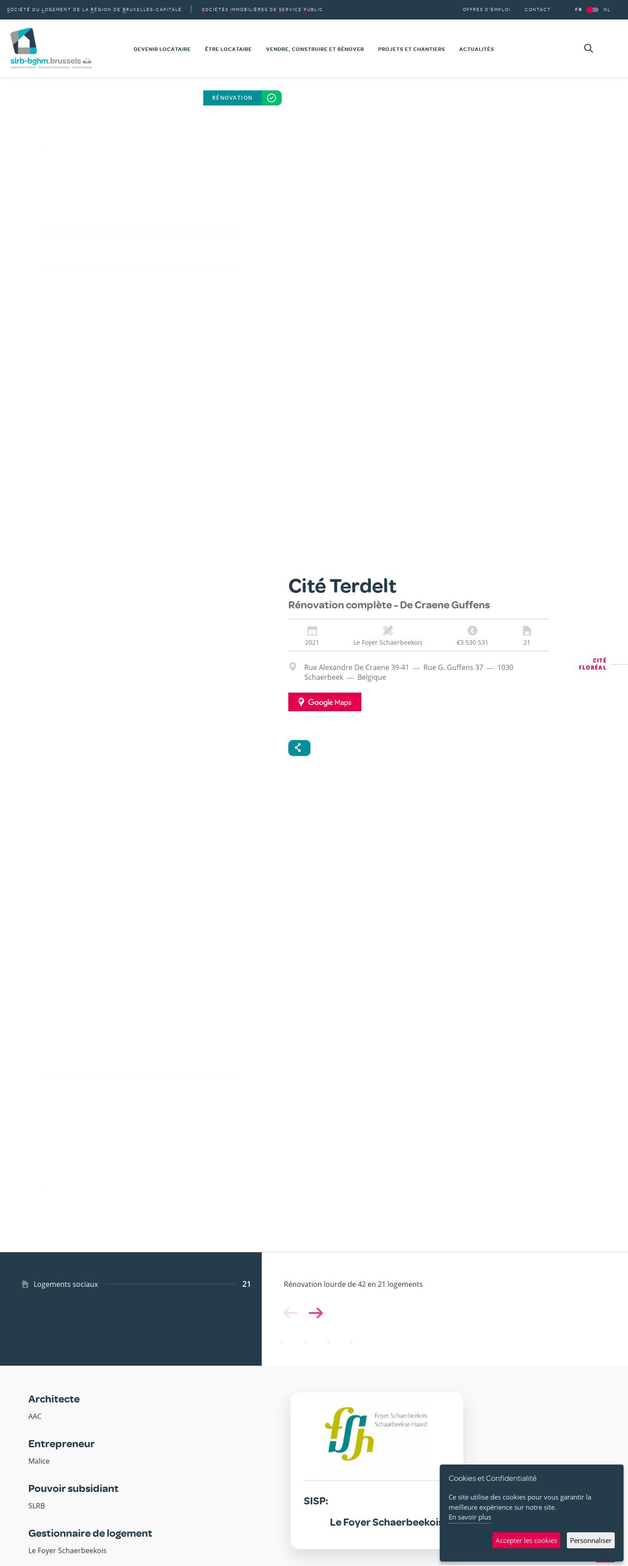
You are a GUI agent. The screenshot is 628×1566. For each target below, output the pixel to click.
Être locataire (228, 49)
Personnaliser (591, 1540)
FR (578, 9)
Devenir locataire (162, 49)
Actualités (476, 49)
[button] (314, 1313)
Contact (538, 9)
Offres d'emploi (487, 9)
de (262, 9)
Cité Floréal (592, 664)
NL (607, 9)
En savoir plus (470, 1516)
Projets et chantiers (411, 49)
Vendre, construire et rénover (315, 49)
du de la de (94, 9)
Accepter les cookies (526, 1540)
